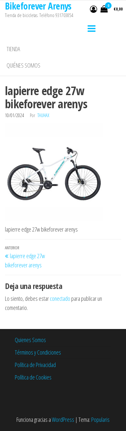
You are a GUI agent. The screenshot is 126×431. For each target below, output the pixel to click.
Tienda (13, 49)
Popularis (100, 419)
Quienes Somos (30, 340)
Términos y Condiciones (38, 352)
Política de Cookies (33, 377)
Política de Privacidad (35, 365)
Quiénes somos (23, 65)
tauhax (43, 115)
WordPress (63, 419)
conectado (60, 298)
